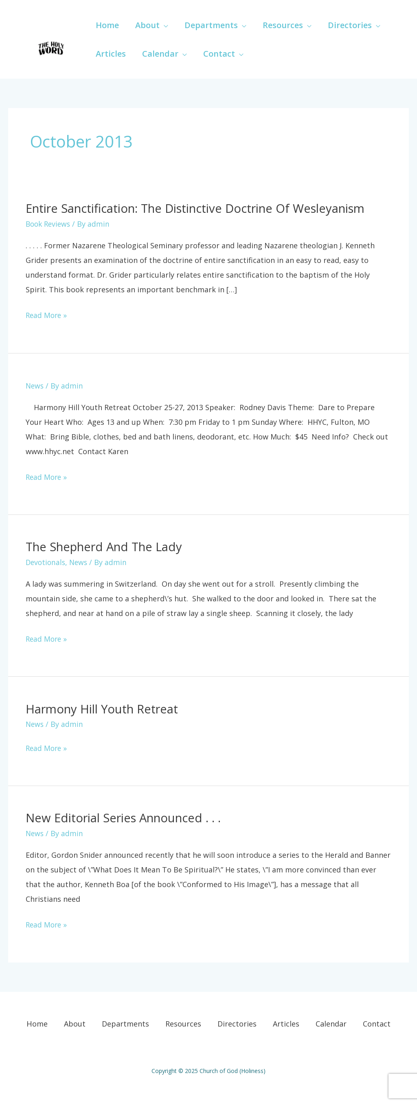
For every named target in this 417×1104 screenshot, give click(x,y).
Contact (377, 1023)
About (75, 1023)
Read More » (47, 314)
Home (37, 1023)
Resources (183, 1023)
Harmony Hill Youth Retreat (105, 708)
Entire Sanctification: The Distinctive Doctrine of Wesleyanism (205, 208)
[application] (164, 25)
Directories (237, 1023)
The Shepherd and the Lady (107, 546)
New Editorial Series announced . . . (127, 817)
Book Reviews (49, 224)
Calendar (331, 1023)
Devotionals (46, 562)
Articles (286, 1023)
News (35, 385)
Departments (125, 1023)
